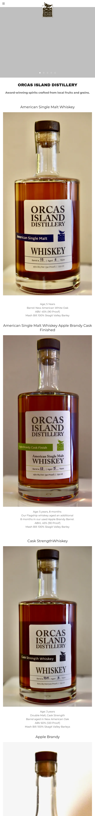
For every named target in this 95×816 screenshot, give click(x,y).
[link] (47, 3)
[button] (8, 3)
